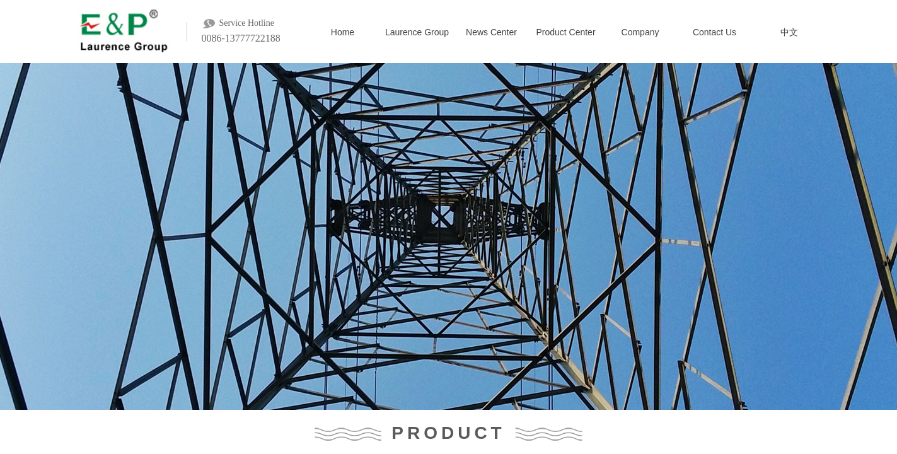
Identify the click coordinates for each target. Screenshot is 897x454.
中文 (789, 32)
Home (342, 32)
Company (640, 32)
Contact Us (714, 32)
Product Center (565, 32)
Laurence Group (417, 32)
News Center (491, 32)
